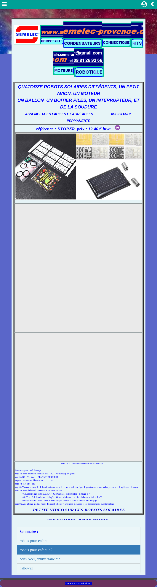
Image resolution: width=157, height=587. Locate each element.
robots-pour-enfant (34, 541)
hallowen (26, 568)
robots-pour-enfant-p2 (36, 550)
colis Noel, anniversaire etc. (40, 559)
